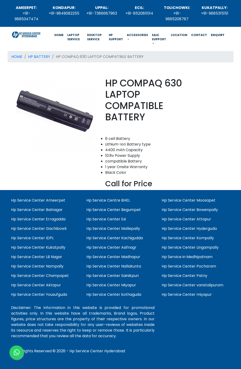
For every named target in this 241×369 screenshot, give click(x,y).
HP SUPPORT (116, 37)
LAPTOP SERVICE (73, 37)
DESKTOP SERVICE (94, 37)
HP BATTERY (39, 56)
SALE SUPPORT (159, 37)
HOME (59, 35)
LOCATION (179, 35)
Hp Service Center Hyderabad (97, 351)
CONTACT (199, 35)
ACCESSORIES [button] (137, 35)
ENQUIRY (217, 35)
